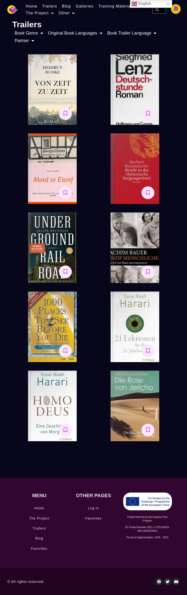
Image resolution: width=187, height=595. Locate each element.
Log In (93, 508)
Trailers (49, 6)
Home (31, 6)
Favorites (39, 548)
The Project (40, 13)
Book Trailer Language (131, 33)
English (141, 4)
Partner (24, 41)
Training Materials (116, 6)
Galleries (85, 6)
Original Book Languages (75, 33)
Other (67, 13)
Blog (66, 6)
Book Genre (29, 33)
